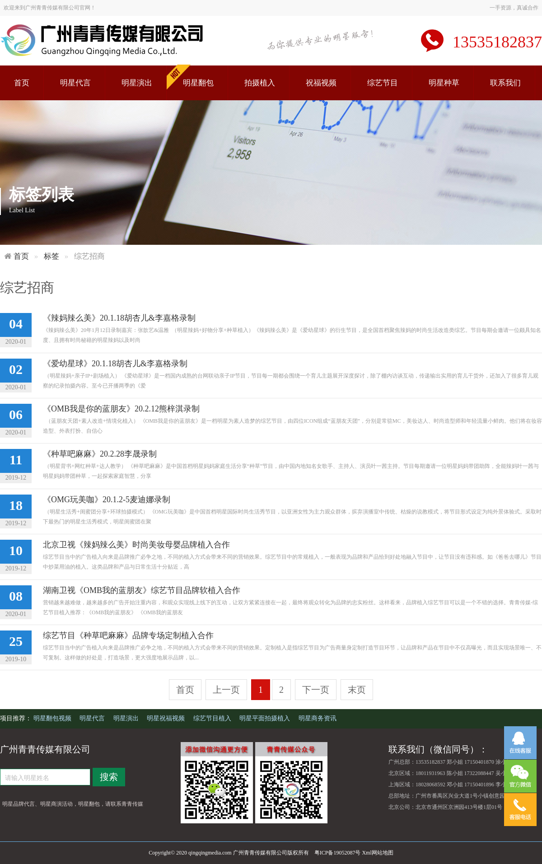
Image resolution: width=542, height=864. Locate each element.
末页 (357, 690)
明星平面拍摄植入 (265, 718)
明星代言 (75, 83)
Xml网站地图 (377, 853)
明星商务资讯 (317, 718)
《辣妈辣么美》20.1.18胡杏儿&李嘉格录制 (119, 317)
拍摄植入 (259, 83)
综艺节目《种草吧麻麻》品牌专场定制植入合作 (128, 635)
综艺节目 (382, 83)
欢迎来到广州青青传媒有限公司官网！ (50, 8)
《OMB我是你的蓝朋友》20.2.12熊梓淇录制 (121, 408)
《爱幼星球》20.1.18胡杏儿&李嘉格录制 (115, 363)
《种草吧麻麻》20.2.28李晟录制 (100, 453)
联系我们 (505, 83)
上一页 (226, 690)
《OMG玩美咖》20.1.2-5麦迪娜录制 (106, 499)
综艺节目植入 (213, 718)
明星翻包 (198, 83)
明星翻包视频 (53, 718)
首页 (21, 83)
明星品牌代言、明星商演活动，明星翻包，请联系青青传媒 (72, 804)
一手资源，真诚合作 (514, 8)
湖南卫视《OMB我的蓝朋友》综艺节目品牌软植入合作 (141, 590)
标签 (51, 256)
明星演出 (136, 83)
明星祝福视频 (167, 718)
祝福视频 (321, 83)
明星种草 (444, 83)
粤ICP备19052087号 (337, 853)
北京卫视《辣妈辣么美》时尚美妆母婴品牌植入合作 (136, 544)
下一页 (315, 690)
